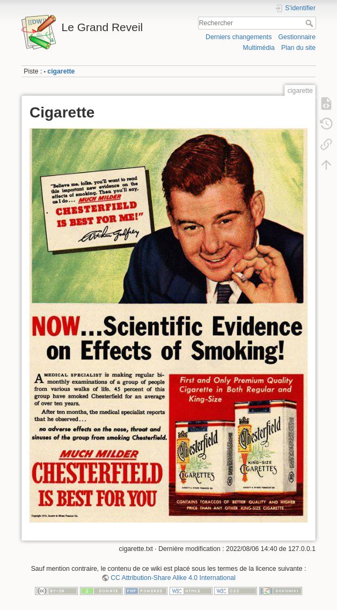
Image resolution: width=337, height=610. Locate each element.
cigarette (61, 71)
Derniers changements (239, 37)
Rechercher (310, 23)
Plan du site (298, 48)
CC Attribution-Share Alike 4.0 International (173, 578)
